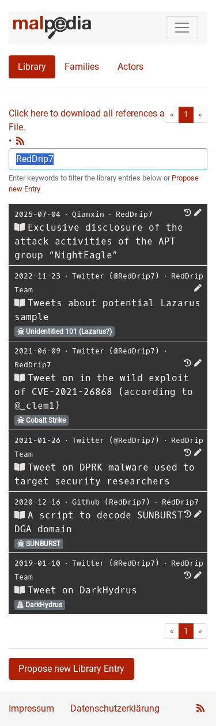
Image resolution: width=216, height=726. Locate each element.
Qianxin (88, 214)
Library (32, 66)
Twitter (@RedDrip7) (116, 276)
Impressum (31, 708)
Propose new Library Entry (71, 668)
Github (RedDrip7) (111, 502)
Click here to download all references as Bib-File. (98, 120)
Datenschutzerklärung (115, 708)
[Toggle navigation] (182, 27)
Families (82, 66)
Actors (130, 66)
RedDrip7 (134, 214)
